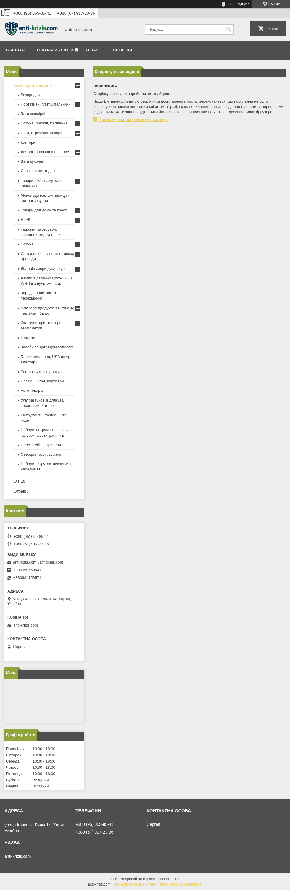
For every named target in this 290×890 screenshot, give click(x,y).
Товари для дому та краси (44, 210)
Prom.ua (172, 879)
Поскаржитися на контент (134, 884)
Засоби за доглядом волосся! (47, 347)
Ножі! (25, 219)
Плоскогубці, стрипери (41, 445)
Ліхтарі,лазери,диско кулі (43, 268)
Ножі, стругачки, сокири (41, 133)
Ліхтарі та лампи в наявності (46, 152)
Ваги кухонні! (32, 161)
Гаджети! (28, 337)
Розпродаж (30, 95)
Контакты (121, 50)
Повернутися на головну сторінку (133, 119)
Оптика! (28, 244)
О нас (92, 50)
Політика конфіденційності (180, 884)
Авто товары (32, 390)
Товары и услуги (54, 50)
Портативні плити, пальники (45, 104)
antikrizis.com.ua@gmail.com (38, 562)
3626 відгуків (238, 4)
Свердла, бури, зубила (41, 454)
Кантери (28, 142)
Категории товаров (32, 85)
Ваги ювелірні (33, 113)
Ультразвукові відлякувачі (43, 371)
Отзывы (21, 490)
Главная (15, 50)
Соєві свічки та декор (40, 171)
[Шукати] (228, 29)
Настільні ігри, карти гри (42, 381)
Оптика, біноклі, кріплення (44, 123)
